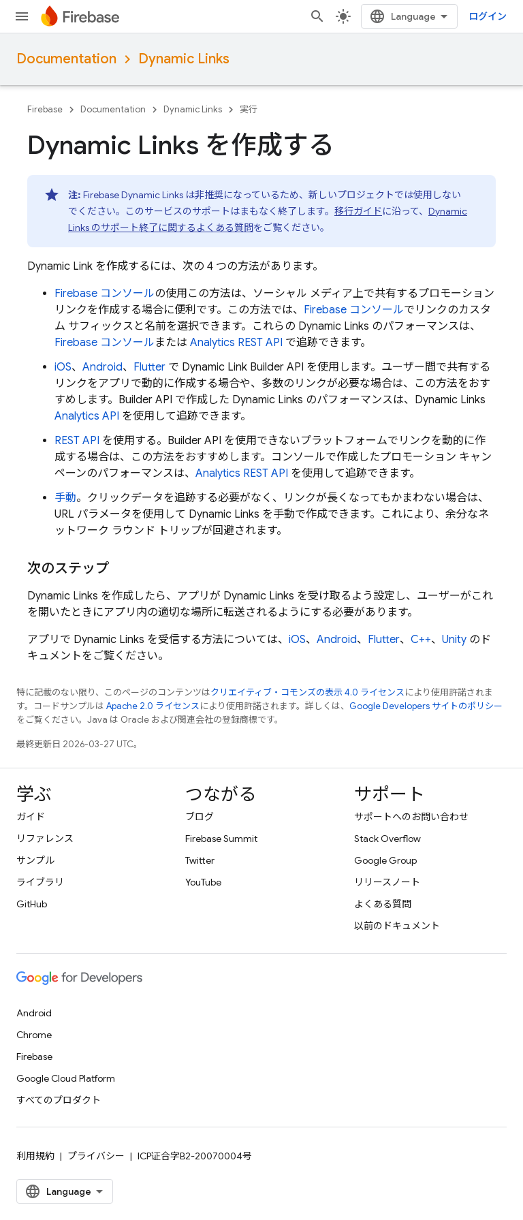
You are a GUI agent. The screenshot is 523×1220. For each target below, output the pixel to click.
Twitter (200, 860)
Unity (454, 639)
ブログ (199, 817)
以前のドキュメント (397, 926)
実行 (248, 109)
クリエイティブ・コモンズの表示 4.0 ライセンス (307, 692)
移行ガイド (358, 211)
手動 (65, 498)
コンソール (104, 293)
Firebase (45, 109)
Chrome (34, 1035)
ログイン (488, 16)
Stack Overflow (387, 838)
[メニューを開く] (21, 16)
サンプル (35, 860)
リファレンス (45, 838)
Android (102, 367)
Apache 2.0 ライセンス (153, 706)
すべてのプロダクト (58, 1100)
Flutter (149, 367)
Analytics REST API (236, 342)
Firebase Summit (221, 838)
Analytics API (86, 416)
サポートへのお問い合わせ (411, 817)
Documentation (66, 58)
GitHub (31, 904)
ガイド (30, 817)
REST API (76, 441)
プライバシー (96, 1156)
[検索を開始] (317, 16)
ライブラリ (40, 882)
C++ (421, 639)
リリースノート (387, 882)
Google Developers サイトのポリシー (426, 706)
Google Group (385, 860)
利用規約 (35, 1156)
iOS (63, 367)
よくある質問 (382, 904)
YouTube (203, 882)
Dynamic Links (183, 58)
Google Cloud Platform (65, 1078)
